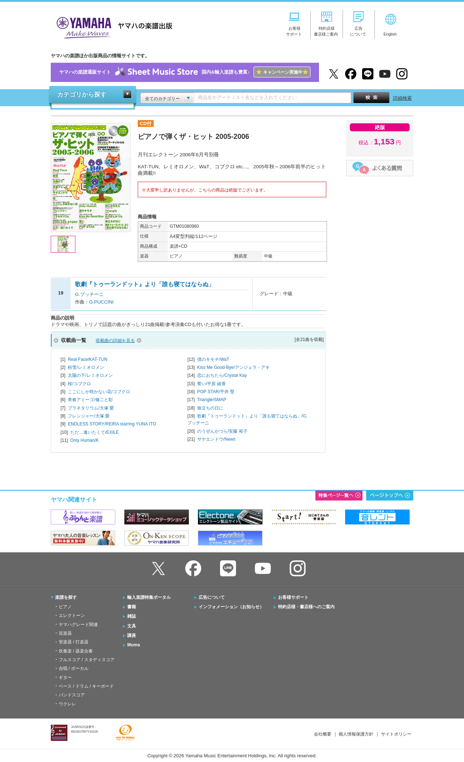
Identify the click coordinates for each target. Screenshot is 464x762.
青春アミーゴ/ (90, 399)
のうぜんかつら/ (222, 431)
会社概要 (322, 734)
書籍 (131, 606)
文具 (131, 626)
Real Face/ (87, 359)
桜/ (79, 383)
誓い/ (211, 383)
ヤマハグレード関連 (78, 624)
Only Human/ (84, 440)
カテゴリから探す (82, 94)
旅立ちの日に (210, 408)
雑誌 (131, 616)
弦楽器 (65, 633)
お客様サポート (293, 597)
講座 (131, 635)
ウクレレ (67, 704)
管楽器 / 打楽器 (73, 641)
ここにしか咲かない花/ (99, 391)
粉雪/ (86, 367)
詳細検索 (402, 98)
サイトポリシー (396, 734)
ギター (65, 677)
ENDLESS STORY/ (112, 424)
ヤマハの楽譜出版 (112, 26)
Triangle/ (212, 399)
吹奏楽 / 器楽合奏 (76, 651)
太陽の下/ (90, 375)
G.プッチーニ (89, 294)
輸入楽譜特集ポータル (149, 597)
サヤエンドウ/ (216, 439)
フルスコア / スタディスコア (87, 659)
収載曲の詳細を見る (115, 340)
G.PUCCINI (101, 302)
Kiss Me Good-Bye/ (233, 367)
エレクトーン (72, 615)
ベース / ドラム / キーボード (86, 686)
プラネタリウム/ (91, 408)
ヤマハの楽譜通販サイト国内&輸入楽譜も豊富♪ (184, 72)
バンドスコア (72, 694)
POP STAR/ (216, 391)
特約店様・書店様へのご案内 (306, 606)
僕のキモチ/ (213, 359)
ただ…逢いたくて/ (94, 432)
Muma (133, 644)
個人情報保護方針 (356, 734)
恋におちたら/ (222, 375)
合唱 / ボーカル (73, 668)
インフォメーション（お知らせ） (231, 606)
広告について (212, 597)
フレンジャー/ (88, 416)
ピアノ (65, 606)
